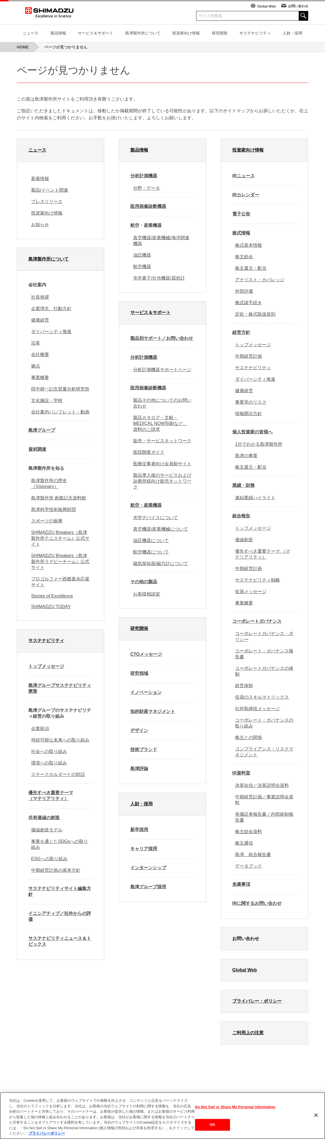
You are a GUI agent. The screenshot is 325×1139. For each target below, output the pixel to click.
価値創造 (244, 539)
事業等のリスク (250, 402)
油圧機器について (151, 540)
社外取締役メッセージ (257, 708)
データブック (248, 866)
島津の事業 (246, 455)
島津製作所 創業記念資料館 (58, 498)
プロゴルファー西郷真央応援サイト (60, 582)
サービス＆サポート (95, 33)
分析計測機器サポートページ (162, 369)
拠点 (35, 366)
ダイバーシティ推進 (51, 331)
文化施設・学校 (46, 400)
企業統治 (40, 728)
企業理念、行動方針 (51, 308)
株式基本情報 (248, 245)
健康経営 (40, 320)
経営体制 (244, 685)
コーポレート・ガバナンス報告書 (264, 653)
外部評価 (244, 291)
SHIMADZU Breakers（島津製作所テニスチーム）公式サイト (60, 538)
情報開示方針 (248, 413)
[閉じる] (316, 1117)
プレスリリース (46, 201)
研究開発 (219, 33)
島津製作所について (143, 33)
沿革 (35, 343)
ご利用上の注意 (248, 1032)
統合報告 (241, 515)
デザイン (139, 730)
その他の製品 (143, 581)
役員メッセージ (250, 591)
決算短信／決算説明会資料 (262, 785)
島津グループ (41, 430)
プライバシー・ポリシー (257, 1001)
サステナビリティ (255, 33)
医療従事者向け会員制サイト (162, 463)
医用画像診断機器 (148, 206)
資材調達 (37, 449)
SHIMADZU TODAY (51, 606)
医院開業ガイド (148, 452)
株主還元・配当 (250, 268)
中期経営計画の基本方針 (55, 870)
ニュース (30, 33)
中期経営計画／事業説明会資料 (264, 799)
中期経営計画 (248, 356)
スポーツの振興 (46, 521)
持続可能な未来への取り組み (60, 740)
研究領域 (139, 673)
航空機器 (142, 266)
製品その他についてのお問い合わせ (162, 403)
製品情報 (58, 33)
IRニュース (243, 175)
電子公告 (241, 213)
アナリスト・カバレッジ (259, 279)
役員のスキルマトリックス (262, 697)
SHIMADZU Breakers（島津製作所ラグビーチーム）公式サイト (60, 561)
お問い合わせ (298, 6)
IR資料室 (241, 773)
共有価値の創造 (44, 817)
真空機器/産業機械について (160, 529)
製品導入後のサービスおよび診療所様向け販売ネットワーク (162, 481)
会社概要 (40, 354)
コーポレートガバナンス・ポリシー (264, 636)
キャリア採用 (143, 848)
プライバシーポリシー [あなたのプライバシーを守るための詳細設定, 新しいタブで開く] (47, 1135)
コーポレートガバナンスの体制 (264, 671)
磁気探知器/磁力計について (160, 563)
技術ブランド (143, 749)
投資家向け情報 (186, 33)
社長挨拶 (40, 297)
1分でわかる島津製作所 (258, 444)
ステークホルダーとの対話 (58, 774)
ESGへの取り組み (49, 858)
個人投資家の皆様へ (252, 431)
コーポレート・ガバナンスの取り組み (264, 723)
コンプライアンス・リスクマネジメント (264, 752)
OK (212, 1126)
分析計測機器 (143, 175)
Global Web (266, 6)
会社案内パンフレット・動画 (60, 412)
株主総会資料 (248, 831)
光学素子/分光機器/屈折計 (159, 278)
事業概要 (40, 377)
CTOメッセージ (146, 654)
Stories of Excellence (52, 596)
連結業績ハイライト (255, 497)
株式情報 (241, 233)
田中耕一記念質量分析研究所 (60, 389)
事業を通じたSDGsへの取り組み (59, 844)
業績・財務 (243, 485)
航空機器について (151, 552)
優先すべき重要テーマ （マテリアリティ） (50, 795)
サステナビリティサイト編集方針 (59, 891)
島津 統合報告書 (253, 854)
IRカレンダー (245, 194)
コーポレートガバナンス (257, 621)
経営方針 (241, 332)
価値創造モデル (46, 829)
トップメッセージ (46, 666)
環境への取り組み (49, 763)
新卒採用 (139, 829)
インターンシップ (148, 867)
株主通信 (244, 843)
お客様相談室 (146, 594)
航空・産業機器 (146, 505)
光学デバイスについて (155, 517)
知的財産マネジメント (152, 711)
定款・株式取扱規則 (255, 314)
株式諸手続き (248, 302)
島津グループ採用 (148, 886)
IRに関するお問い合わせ (257, 903)
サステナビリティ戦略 (257, 580)
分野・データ (146, 188)
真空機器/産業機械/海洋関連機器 (161, 240)
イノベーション (146, 692)
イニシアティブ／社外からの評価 (59, 916)
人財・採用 (292, 33)
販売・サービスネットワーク (162, 440)
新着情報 (40, 178)
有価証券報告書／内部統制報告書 (264, 817)
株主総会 (244, 256)
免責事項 (241, 884)
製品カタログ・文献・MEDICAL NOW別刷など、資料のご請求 (160, 423)
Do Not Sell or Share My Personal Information (235, 1109)
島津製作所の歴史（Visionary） (49, 483)
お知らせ (40, 224)
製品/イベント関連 (49, 190)
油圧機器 (142, 255)
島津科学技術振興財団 (53, 509)
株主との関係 (248, 737)
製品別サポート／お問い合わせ (161, 338)
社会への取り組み (49, 751)
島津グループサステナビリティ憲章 (59, 688)
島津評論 (139, 768)
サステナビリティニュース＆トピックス (59, 941)
